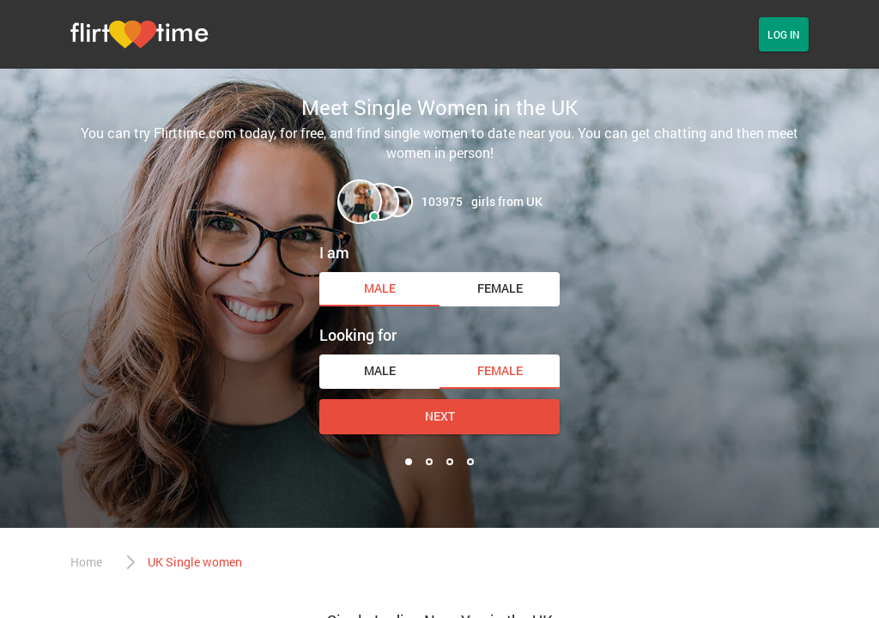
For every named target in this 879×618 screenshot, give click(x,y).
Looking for (358, 334)
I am (334, 252)
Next (440, 416)
